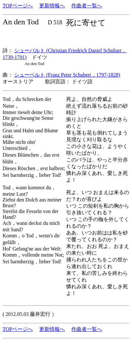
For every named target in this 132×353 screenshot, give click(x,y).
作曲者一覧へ (86, 5)
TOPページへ (18, 5)
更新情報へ (52, 5)
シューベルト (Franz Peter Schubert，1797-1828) (67, 75)
